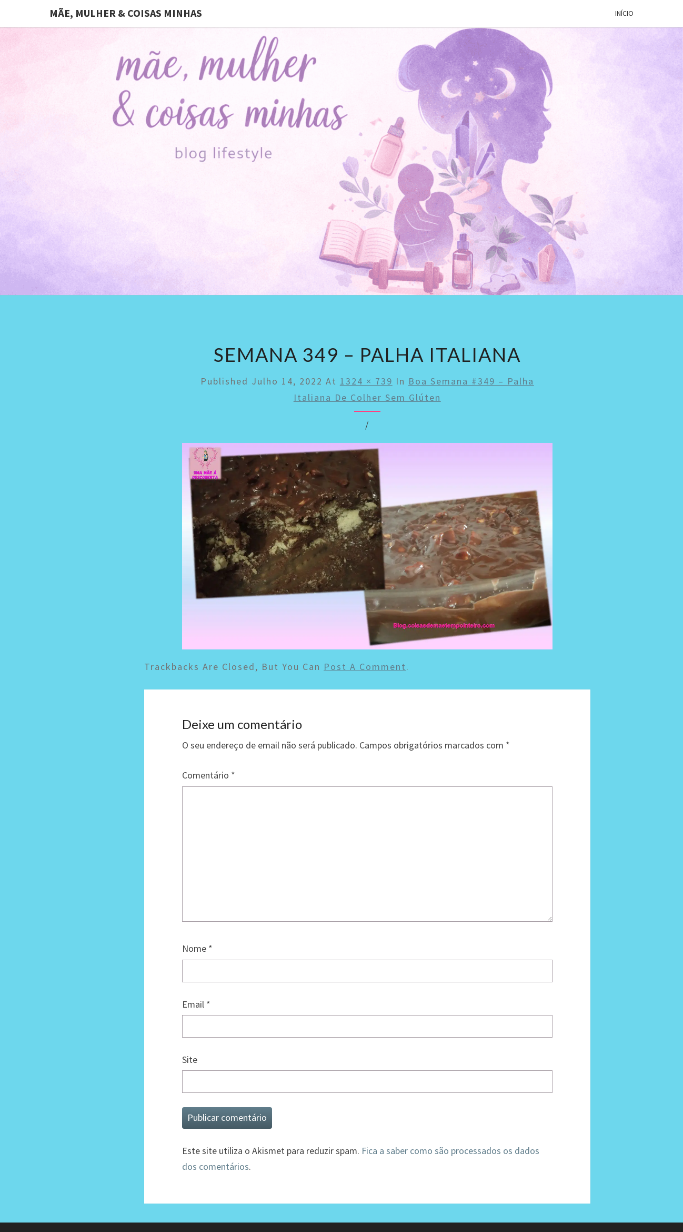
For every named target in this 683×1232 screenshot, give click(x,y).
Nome (197, 948)
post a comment (365, 667)
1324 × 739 (366, 381)
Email (196, 1004)
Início (624, 13)
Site (189, 1059)
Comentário (208, 775)
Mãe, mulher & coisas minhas (125, 12)
